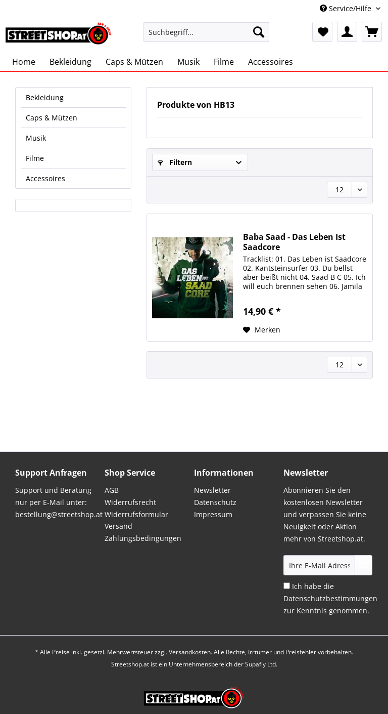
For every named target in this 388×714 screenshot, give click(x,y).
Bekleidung (45, 97)
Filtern (175, 162)
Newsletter (212, 490)
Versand (118, 526)
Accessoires (45, 178)
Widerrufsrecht (130, 502)
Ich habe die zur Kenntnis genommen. (330, 598)
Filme (35, 158)
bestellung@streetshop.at (59, 514)
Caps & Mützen (51, 117)
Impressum (213, 514)
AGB (112, 490)
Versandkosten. (190, 652)
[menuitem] (206, 37)
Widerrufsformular (136, 514)
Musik (36, 138)
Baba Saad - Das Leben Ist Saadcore (294, 242)
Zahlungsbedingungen (143, 538)
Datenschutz (215, 502)
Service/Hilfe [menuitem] (346, 8)
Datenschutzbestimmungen (330, 598)
